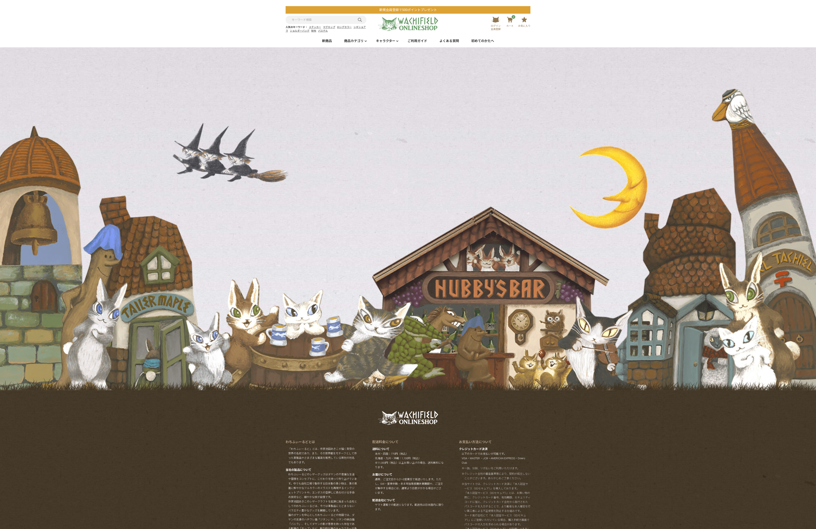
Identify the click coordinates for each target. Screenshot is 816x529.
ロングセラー (344, 27)
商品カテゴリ (354, 41)
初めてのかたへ (482, 41)
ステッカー (315, 27)
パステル (323, 30)
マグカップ (329, 27)
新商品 (327, 41)
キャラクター (385, 41)
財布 (313, 30)
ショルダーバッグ (299, 30)
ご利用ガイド (417, 41)
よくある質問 (449, 41)
